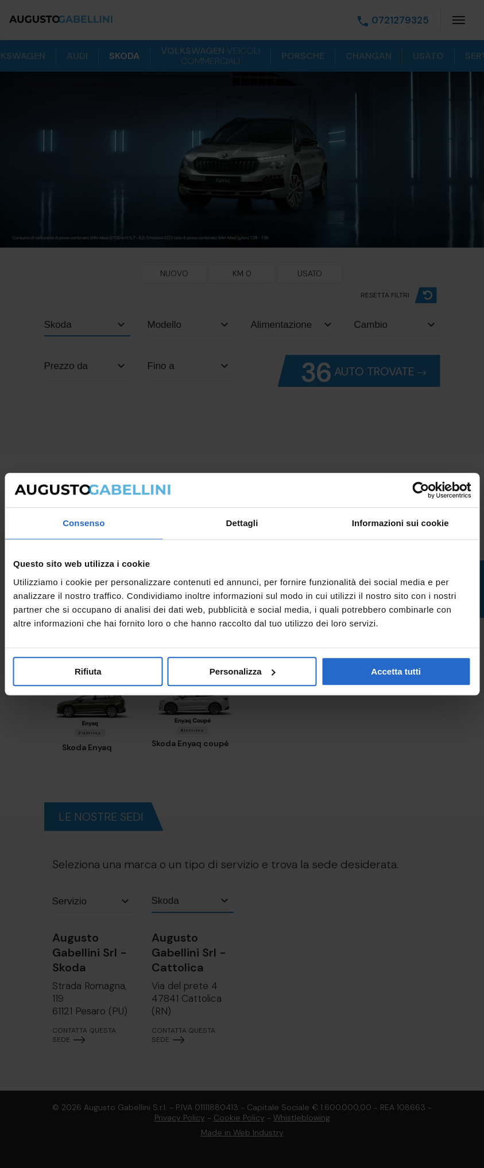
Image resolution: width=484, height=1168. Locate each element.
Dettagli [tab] (242, 523)
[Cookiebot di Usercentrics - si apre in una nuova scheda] (420, 490)
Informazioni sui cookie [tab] (400, 523)
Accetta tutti (396, 671)
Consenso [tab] (83, 523)
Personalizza (243, 671)
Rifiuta (88, 671)
